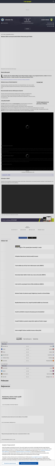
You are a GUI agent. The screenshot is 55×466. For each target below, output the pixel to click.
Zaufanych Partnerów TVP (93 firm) (23, 451)
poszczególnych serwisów (37, 456)
